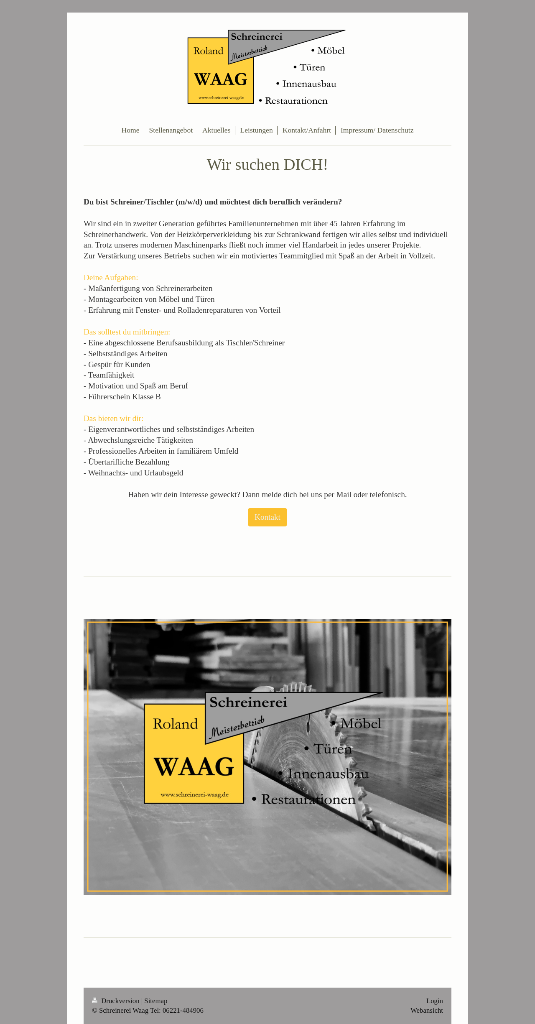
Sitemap (155, 1001)
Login (434, 1001)
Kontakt (267, 517)
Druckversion (116, 1001)
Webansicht (426, 1010)
